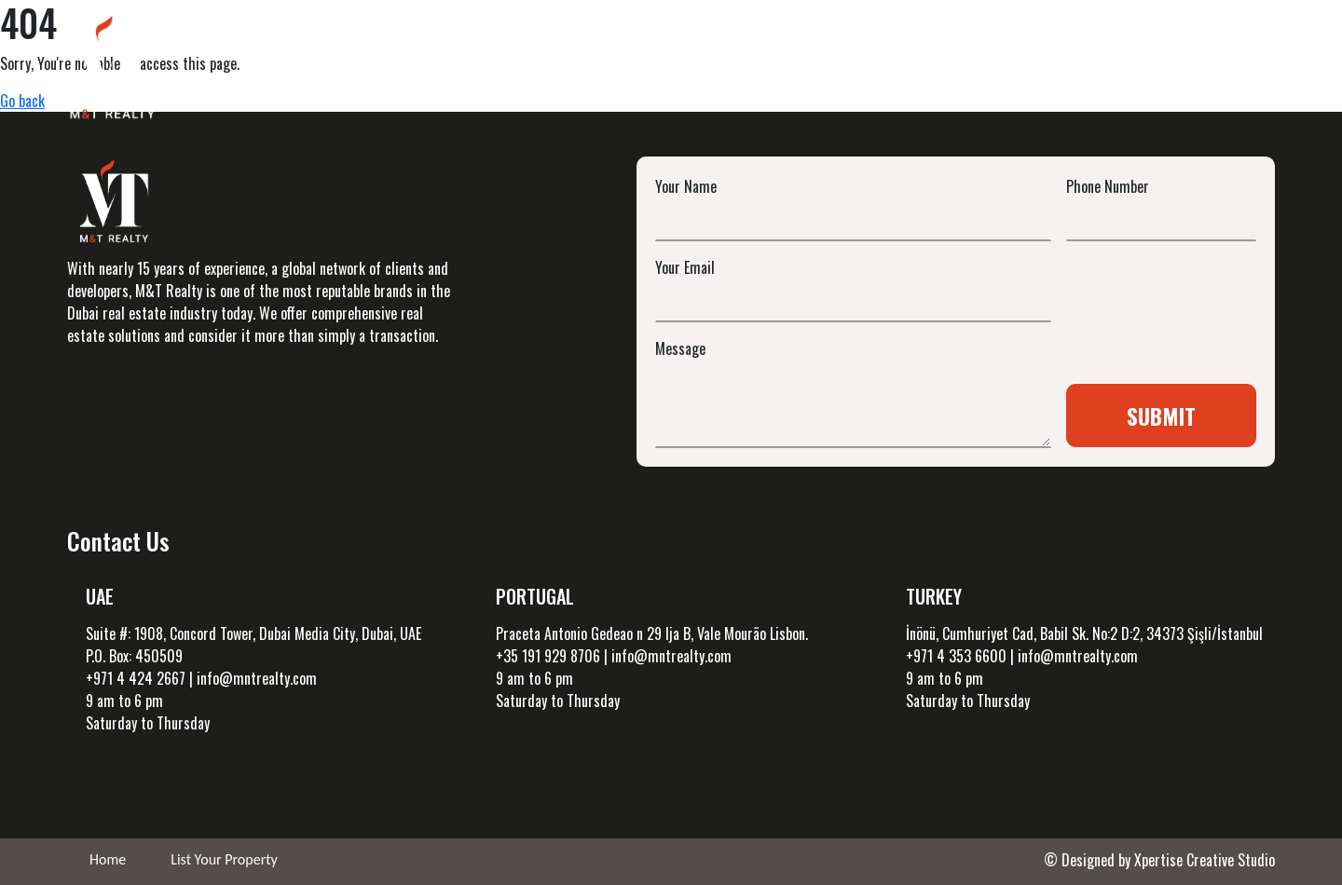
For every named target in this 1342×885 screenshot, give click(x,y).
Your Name (686, 186)
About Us (1102, 70)
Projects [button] (536, 70)
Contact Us (1216, 70)
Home (441, 70)
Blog (1011, 70)
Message (680, 348)
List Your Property (224, 859)
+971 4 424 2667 (135, 678)
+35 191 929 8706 (548, 656)
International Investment (868, 70)
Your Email (685, 267)
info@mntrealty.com (257, 678)
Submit (1161, 415)
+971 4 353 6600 (956, 656)
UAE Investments (681, 70)
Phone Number (1107, 186)
